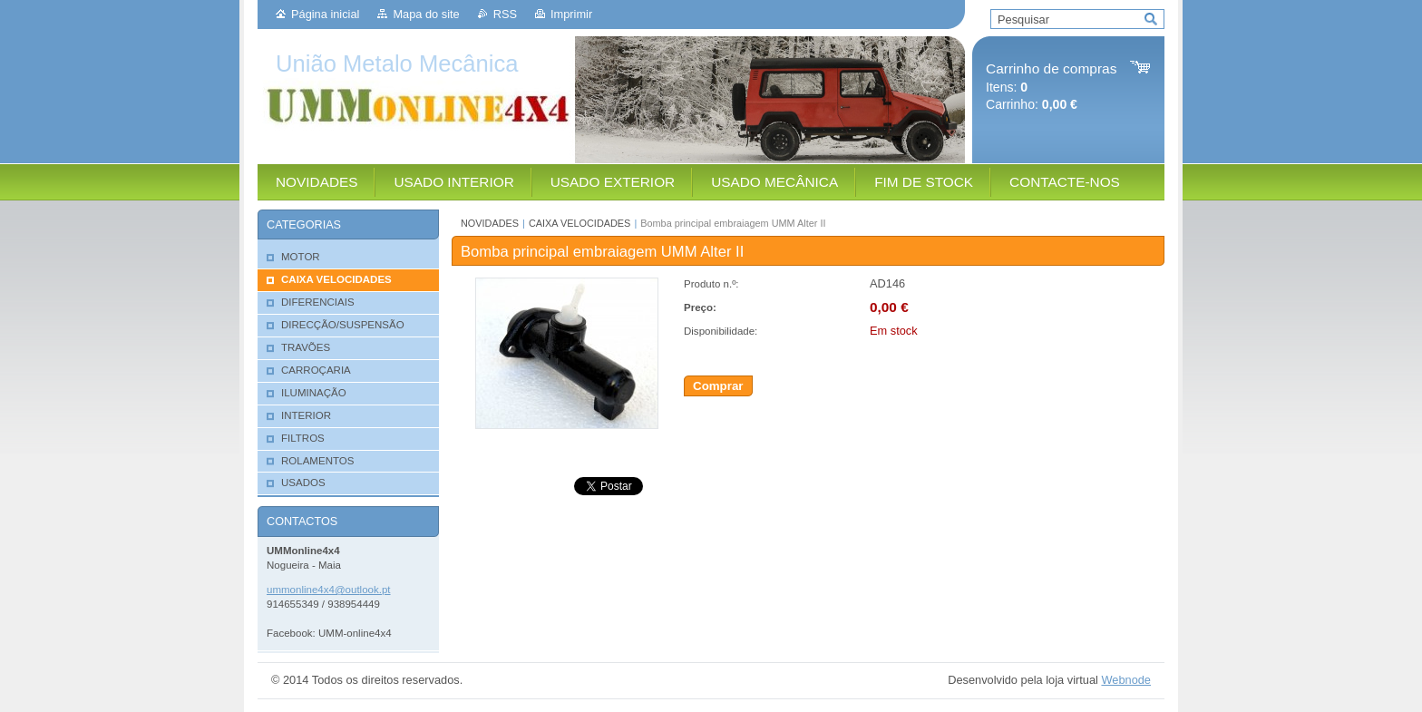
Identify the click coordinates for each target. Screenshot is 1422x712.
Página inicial (325, 14)
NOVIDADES (490, 223)
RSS (505, 14)
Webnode (1126, 680)
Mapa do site (426, 14)
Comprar (718, 386)
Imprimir (571, 14)
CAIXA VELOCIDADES (579, 223)
